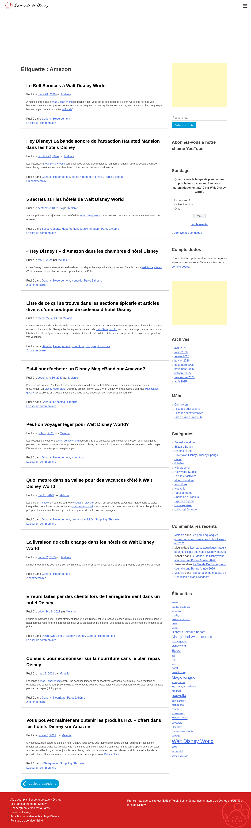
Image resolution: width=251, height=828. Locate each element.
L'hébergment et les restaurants (30, 808)
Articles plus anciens (42, 783)
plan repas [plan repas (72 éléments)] (178, 704)
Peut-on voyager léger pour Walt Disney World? (77, 424)
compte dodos (180, 266)
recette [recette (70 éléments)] (175, 709)
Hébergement (61, 118)
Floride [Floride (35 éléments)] (174, 660)
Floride (44, 502)
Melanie (66, 94)
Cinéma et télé (183, 450)
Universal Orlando (185, 509)
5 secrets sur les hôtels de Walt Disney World (75, 199)
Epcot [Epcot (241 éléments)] (176, 650)
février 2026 (181, 356)
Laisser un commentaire (41, 122)
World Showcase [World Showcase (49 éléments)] (180, 756)
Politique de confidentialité (26, 820)
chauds (77, 502)
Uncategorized (183, 505)
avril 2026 (180, 347)
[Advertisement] (125, 35)
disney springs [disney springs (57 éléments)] (179, 641)
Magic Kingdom (81, 176)
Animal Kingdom (184, 442)
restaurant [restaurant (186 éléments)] (179, 718)
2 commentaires (36, 284)
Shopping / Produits (98, 346)
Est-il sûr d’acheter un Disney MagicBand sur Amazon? (85, 368)
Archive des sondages (188, 232)
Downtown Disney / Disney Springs (63, 635)
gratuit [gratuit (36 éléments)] (174, 664)
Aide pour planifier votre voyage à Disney (35, 799)
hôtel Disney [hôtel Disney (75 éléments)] (179, 672)
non (179, 208)
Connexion (181, 404)
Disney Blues (111, 754)
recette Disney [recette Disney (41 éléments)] (178, 713)
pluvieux (90, 502)
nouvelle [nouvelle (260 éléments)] (179, 695)
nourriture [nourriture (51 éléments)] (176, 691)
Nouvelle (97, 176)
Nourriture (78, 346)
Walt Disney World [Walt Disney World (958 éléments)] (193, 741)
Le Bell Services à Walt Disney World (66, 85)
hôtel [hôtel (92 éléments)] (175, 668)
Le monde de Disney (31, 5)
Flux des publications (187, 408)
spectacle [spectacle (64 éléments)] (177, 722)
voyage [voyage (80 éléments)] (176, 735)
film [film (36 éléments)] (173, 656)
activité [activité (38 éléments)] (175, 603)
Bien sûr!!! (183, 200)
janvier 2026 (181, 360)
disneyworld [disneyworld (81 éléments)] (179, 645)
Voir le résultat (199, 224)
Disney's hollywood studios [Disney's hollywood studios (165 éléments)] (192, 637)
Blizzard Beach (183, 446)
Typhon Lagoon (183, 501)
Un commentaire (36, 181)
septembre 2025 (184, 377)
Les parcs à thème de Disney (28, 803)
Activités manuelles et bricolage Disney (34, 816)
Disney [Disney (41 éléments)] (175, 628)
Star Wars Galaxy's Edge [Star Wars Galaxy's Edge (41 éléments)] (183, 731)
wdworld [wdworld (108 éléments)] (177, 751)
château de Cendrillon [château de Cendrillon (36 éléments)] (181, 619)
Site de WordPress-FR (188, 417)
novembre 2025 (184, 368)
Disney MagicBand (54, 388)
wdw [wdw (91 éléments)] (174, 747)
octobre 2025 (182, 373)
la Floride (67, 109)
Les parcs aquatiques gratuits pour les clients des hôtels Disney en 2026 (200, 539)
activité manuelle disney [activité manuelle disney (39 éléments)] (182, 607)
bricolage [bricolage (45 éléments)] (176, 615)
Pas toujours (185, 204)
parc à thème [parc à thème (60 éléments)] (179, 700)
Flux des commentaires (188, 412)
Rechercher (180, 125)
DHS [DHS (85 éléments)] (174, 623)
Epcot (45, 228)
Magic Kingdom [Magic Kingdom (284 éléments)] (185, 677)
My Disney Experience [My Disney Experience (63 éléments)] (184, 686)
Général (47, 118)
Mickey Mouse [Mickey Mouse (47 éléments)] (178, 682)
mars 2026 (181, 352)
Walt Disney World (62, 101)
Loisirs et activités (83, 519)
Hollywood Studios (185, 471)
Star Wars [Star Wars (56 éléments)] (177, 727)
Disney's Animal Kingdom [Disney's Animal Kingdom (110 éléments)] (188, 632)
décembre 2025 (184, 364)
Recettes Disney (20, 812)
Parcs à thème (114, 176)
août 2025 (180, 381)
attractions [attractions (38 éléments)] (176, 611)
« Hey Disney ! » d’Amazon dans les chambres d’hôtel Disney (92, 251)
